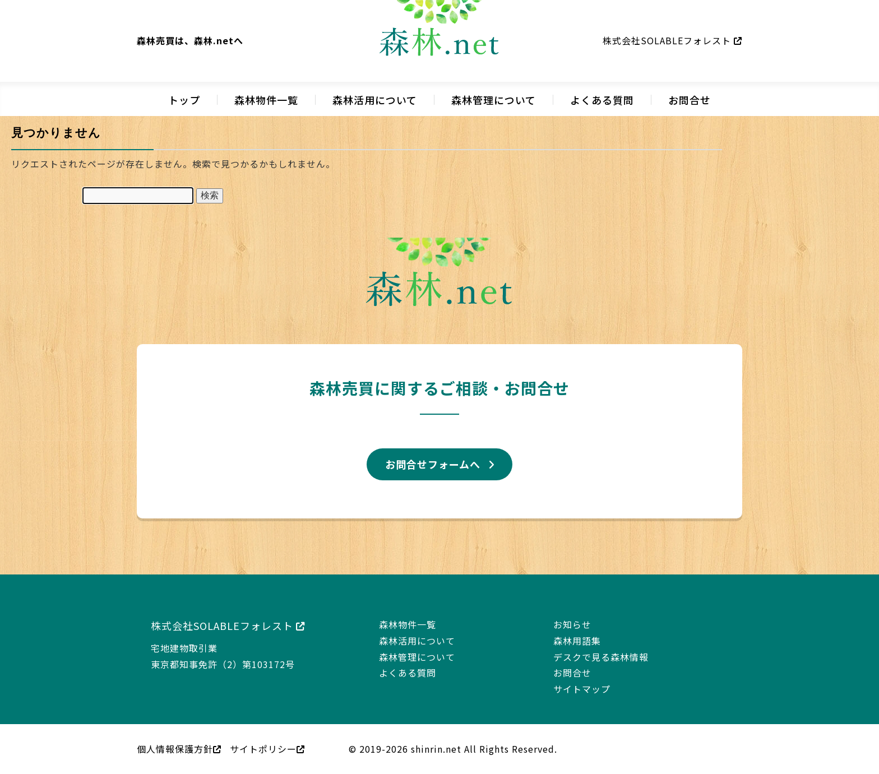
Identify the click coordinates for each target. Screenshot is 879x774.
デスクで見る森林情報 (601, 657)
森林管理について (493, 100)
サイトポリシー (267, 749)
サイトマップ (581, 689)
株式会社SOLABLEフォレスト (672, 40)
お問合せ (689, 100)
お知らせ (572, 624)
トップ (184, 100)
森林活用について (374, 100)
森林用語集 (577, 640)
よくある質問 (602, 100)
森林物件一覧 (266, 100)
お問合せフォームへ (432, 464)
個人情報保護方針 (179, 749)
